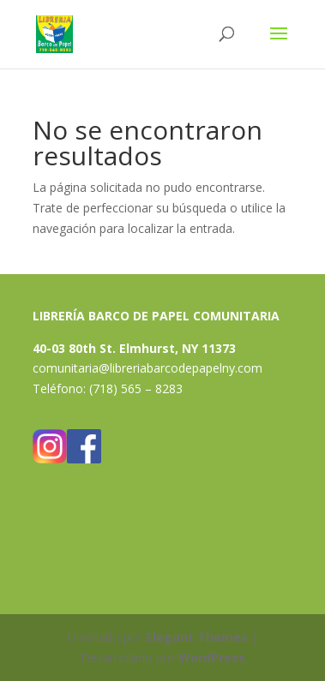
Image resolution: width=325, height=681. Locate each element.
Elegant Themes (197, 637)
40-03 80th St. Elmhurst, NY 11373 (134, 348)
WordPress (211, 657)
